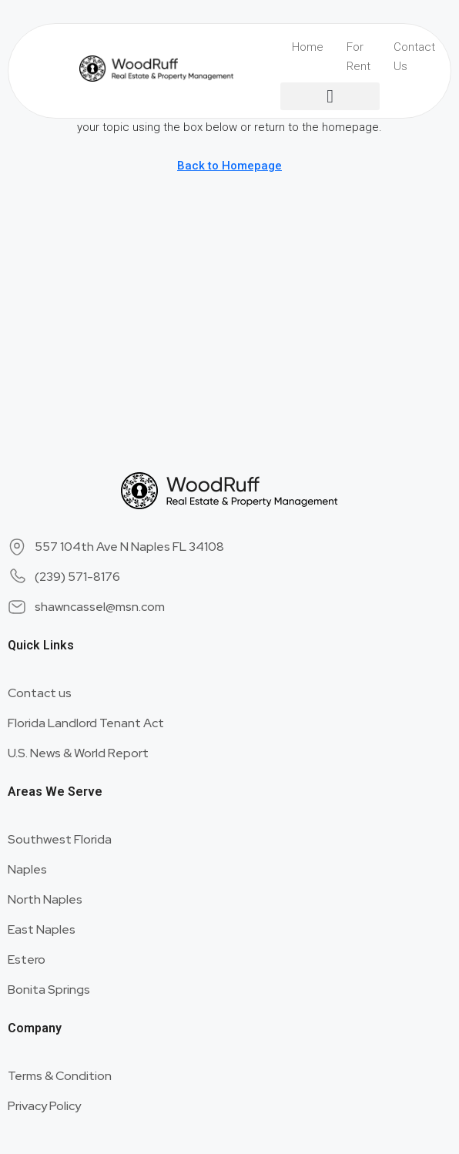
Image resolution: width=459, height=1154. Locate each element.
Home (307, 47)
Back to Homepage (229, 166)
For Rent (358, 56)
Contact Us (414, 56)
